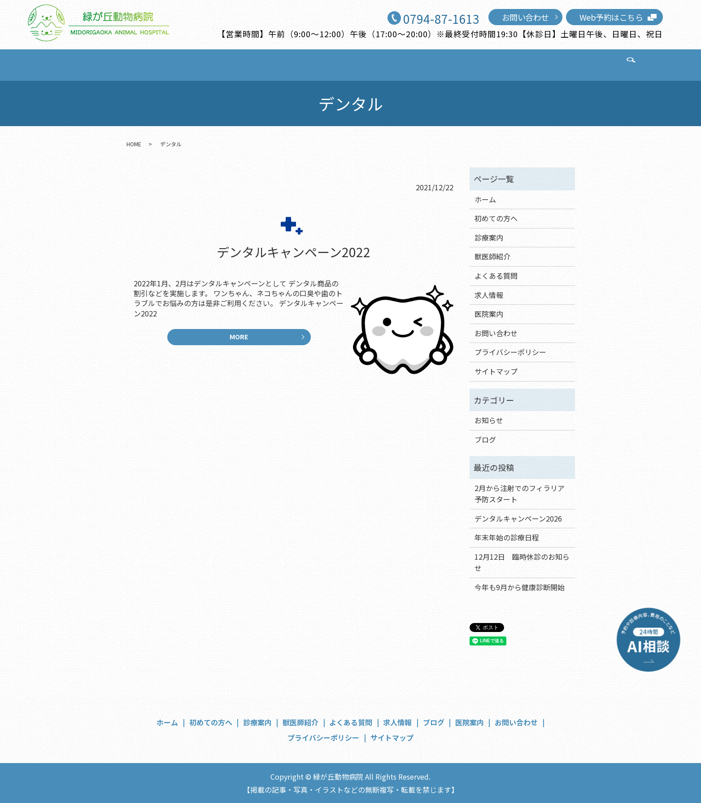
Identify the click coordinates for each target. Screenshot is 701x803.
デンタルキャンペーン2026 (518, 518)
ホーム (138, 64)
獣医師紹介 (288, 64)
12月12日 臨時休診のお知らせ (522, 562)
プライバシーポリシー (510, 352)
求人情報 (397, 64)
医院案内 (479, 64)
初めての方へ (187, 64)
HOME (133, 144)
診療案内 (239, 64)
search (575, 64)
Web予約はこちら (611, 17)
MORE (239, 339)
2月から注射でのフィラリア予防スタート (520, 494)
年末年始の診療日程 (507, 537)
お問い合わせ (525, 17)
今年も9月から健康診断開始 (520, 587)
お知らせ (489, 420)
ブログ (438, 64)
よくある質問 (344, 64)
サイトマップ (496, 371)
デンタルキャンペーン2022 (293, 252)
